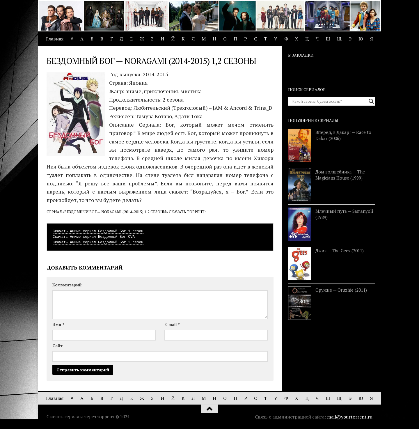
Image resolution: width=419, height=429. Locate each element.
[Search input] (329, 101)
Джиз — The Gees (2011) (339, 251)
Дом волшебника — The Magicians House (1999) (340, 175)
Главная (55, 39)
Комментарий (66, 285)
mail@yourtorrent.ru (349, 417)
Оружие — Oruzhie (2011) (341, 290)
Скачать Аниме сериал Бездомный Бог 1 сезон (98, 231)
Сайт (57, 345)
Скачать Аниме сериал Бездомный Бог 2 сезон (98, 242)
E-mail (172, 324)
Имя (58, 324)
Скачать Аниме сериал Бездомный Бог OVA (94, 237)
